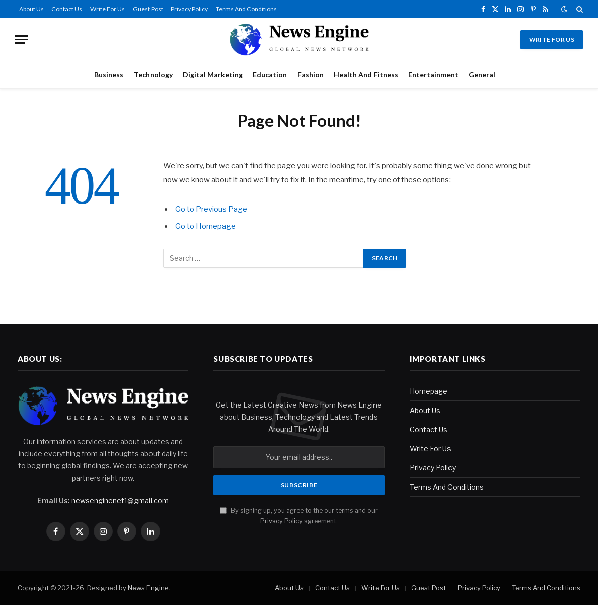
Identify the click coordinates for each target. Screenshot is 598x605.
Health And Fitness (366, 74)
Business (108, 74)
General (482, 74)
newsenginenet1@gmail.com (120, 500)
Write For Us (107, 9)
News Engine (148, 588)
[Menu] (21, 39)
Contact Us (66, 9)
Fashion (310, 74)
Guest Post (148, 9)
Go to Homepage (205, 226)
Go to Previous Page (211, 209)
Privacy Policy (189, 9)
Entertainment (433, 74)
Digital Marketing (213, 74)
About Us (31, 9)
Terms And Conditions (246, 9)
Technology (153, 74)
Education (270, 74)
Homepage (428, 391)
